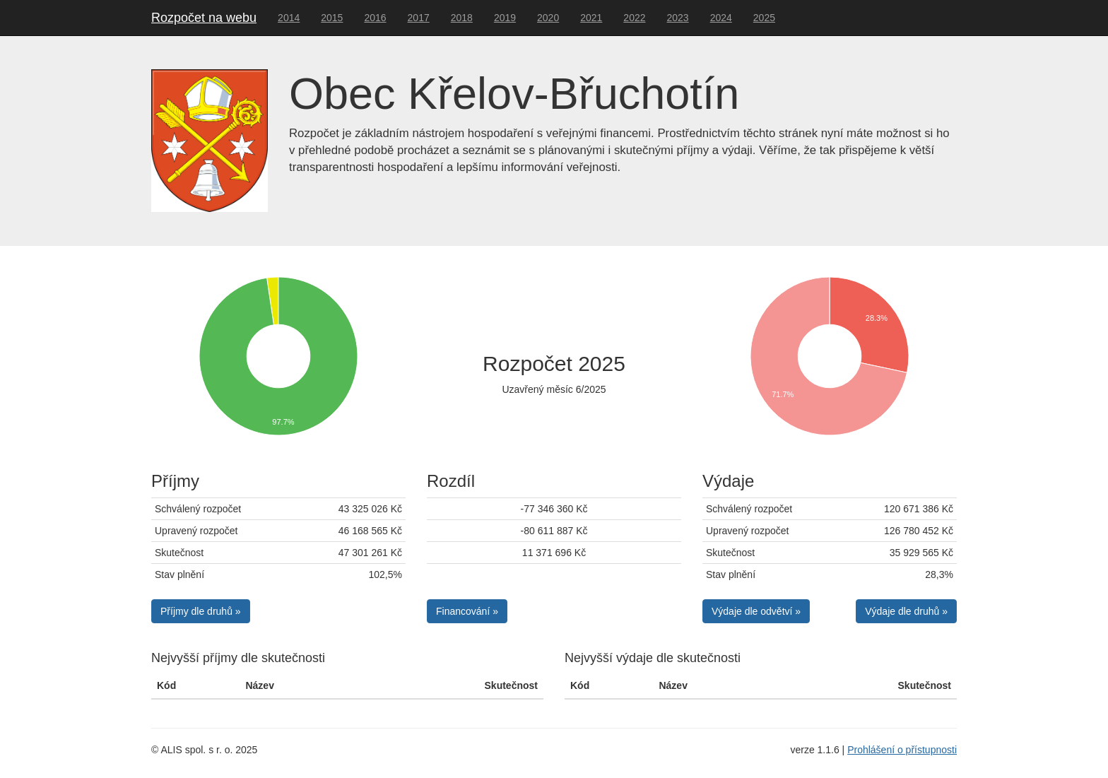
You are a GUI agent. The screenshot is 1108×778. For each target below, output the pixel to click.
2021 (591, 17)
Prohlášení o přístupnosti (902, 749)
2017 (419, 17)
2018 (462, 17)
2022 (634, 17)
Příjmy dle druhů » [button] (200, 611)
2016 (375, 17)
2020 (548, 17)
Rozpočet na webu (204, 18)
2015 (332, 17)
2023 (678, 17)
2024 (721, 17)
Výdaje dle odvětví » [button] (756, 611)
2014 (289, 17)
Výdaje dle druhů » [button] (906, 611)
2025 (764, 17)
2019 (505, 17)
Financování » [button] (467, 611)
